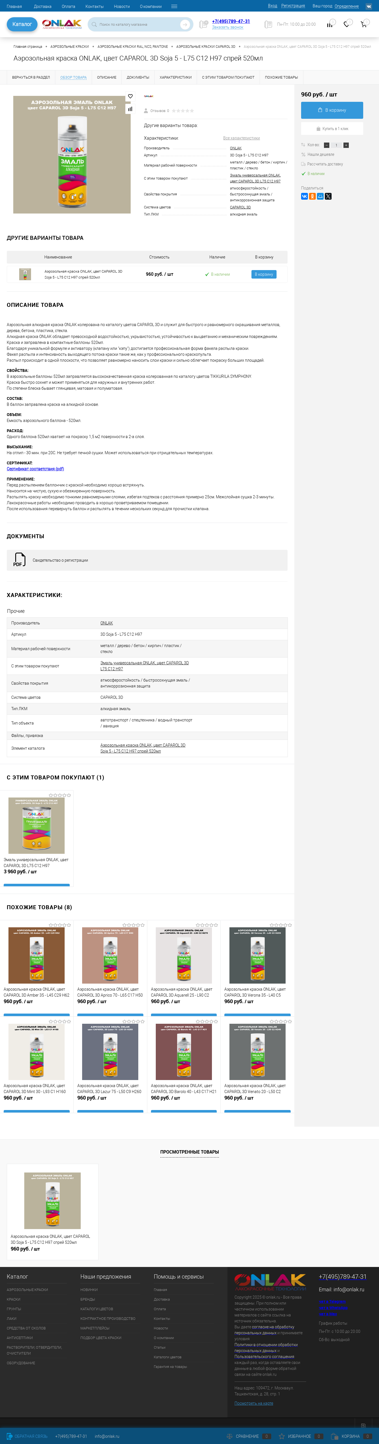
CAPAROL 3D (240, 207)
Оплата (68, 6)
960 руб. (159, 277)
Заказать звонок (227, 27)
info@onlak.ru (349, 1282)
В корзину (264, 277)
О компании (151, 6)
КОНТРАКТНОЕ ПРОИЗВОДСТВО (107, 1311)
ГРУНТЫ (14, 1301)
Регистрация (293, 5)
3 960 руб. (37, 870)
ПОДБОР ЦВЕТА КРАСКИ (100, 1330)
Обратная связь (27, 1436)
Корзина (351, 1436)
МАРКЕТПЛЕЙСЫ (94, 1320)
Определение (347, 6)
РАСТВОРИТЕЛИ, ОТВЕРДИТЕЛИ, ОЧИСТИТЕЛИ (34, 1343)
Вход (272, 5)
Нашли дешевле (317, 154)
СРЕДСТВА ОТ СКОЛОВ (26, 1320)
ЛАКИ (11, 1311)
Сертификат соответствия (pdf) (35, 475)
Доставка (43, 6)
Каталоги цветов (167, 1349)
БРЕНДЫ (87, 1292)
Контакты (95, 6)
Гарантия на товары (170, 1359)
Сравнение (249, 1436)
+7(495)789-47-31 (231, 21)
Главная (14, 6)
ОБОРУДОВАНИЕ (21, 1355)
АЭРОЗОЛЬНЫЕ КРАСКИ (27, 1282)
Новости (122, 6)
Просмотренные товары (189, 1144)
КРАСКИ (13, 1292)
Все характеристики (241, 138)
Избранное (301, 1436)
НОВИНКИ (89, 1282)
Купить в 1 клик (332, 128)
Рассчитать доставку (322, 164)
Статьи (159, 1340)
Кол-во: (314, 144)
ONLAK (236, 148)
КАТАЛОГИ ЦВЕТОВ (96, 1301)
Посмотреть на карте (254, 1396)
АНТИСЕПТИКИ (20, 1330)
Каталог (22, 24)
